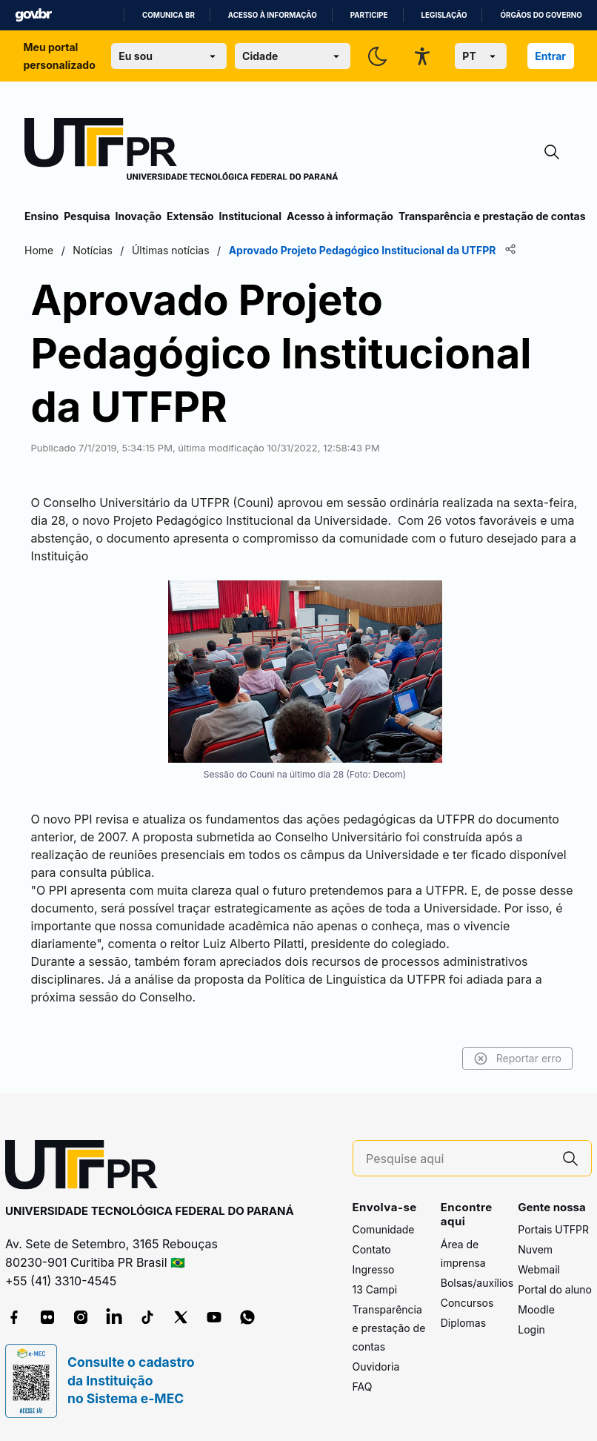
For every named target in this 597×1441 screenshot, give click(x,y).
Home (38, 250)
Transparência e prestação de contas (492, 216)
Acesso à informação (272, 15)
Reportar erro (517, 1058)
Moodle (536, 1309)
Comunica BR (168, 15)
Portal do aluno (555, 1289)
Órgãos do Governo (540, 15)
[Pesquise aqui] (458, 1159)
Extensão (190, 216)
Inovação (138, 216)
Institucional (250, 216)
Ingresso (374, 1269)
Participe (369, 15)
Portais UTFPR (553, 1229)
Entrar (550, 56)
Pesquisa (87, 216)
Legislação (444, 15)
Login (531, 1329)
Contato (372, 1249)
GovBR (33, 15)
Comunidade (384, 1229)
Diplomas (463, 1322)
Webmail (539, 1269)
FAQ (363, 1386)
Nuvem (535, 1249)
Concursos (467, 1302)
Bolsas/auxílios (477, 1282)
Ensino (41, 216)
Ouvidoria (376, 1366)
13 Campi (375, 1289)
